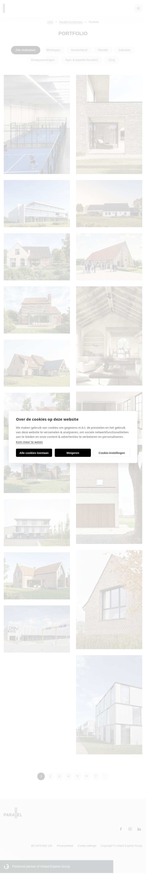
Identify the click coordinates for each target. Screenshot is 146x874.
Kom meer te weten (29, 442)
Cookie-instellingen (112, 452)
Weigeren (72, 452)
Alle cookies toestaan (33, 452)
